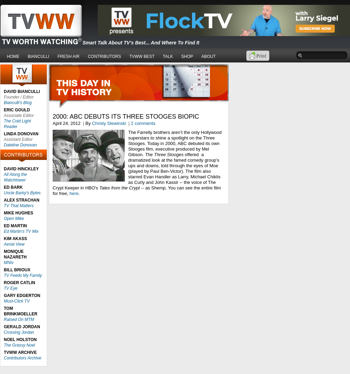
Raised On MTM (19, 319)
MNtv (9, 262)
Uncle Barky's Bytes (22, 192)
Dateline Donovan (20, 145)
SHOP (187, 56)
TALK (168, 56)
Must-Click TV (17, 301)
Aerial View (14, 244)
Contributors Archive (22, 358)
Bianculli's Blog (18, 102)
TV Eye (10, 288)
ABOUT (208, 56)
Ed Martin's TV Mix (21, 231)
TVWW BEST (142, 56)
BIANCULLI (38, 56)
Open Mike (14, 218)
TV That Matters (19, 205)
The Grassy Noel (19, 345)
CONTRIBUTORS (104, 56)
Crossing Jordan (19, 332)
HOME (13, 56)
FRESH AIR (68, 56)
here (73, 193)
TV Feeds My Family (23, 275)
